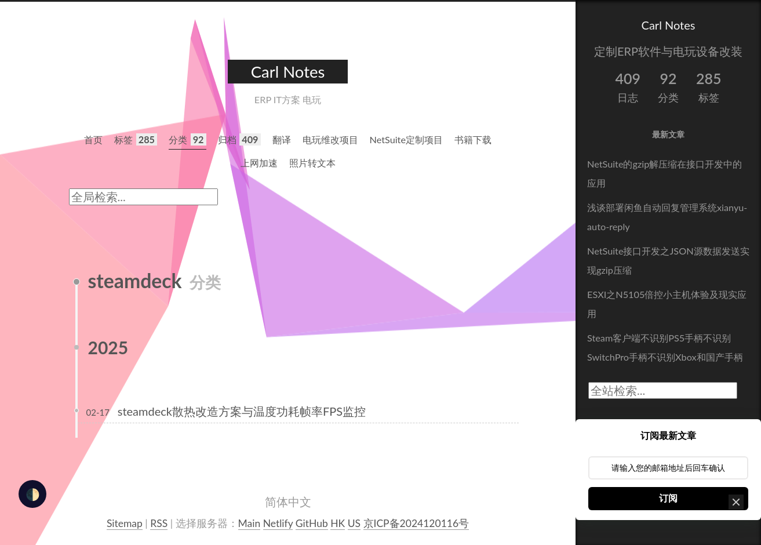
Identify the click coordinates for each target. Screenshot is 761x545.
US (354, 523)
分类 (187, 139)
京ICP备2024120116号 (416, 523)
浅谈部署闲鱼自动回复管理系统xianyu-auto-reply (667, 217)
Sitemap (125, 523)
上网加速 (259, 162)
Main (249, 523)
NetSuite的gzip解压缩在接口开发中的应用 (664, 173)
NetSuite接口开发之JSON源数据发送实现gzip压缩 (668, 260)
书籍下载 (472, 139)
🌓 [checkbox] (33, 494)
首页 (93, 139)
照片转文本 (312, 162)
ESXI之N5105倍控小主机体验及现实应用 (667, 304)
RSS (159, 523)
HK (337, 523)
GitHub (312, 523)
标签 (135, 139)
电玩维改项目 (330, 139)
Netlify (278, 523)
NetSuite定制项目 (406, 139)
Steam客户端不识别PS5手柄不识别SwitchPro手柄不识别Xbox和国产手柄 (665, 347)
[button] (736, 502)
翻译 (281, 139)
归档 (239, 139)
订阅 (668, 498)
